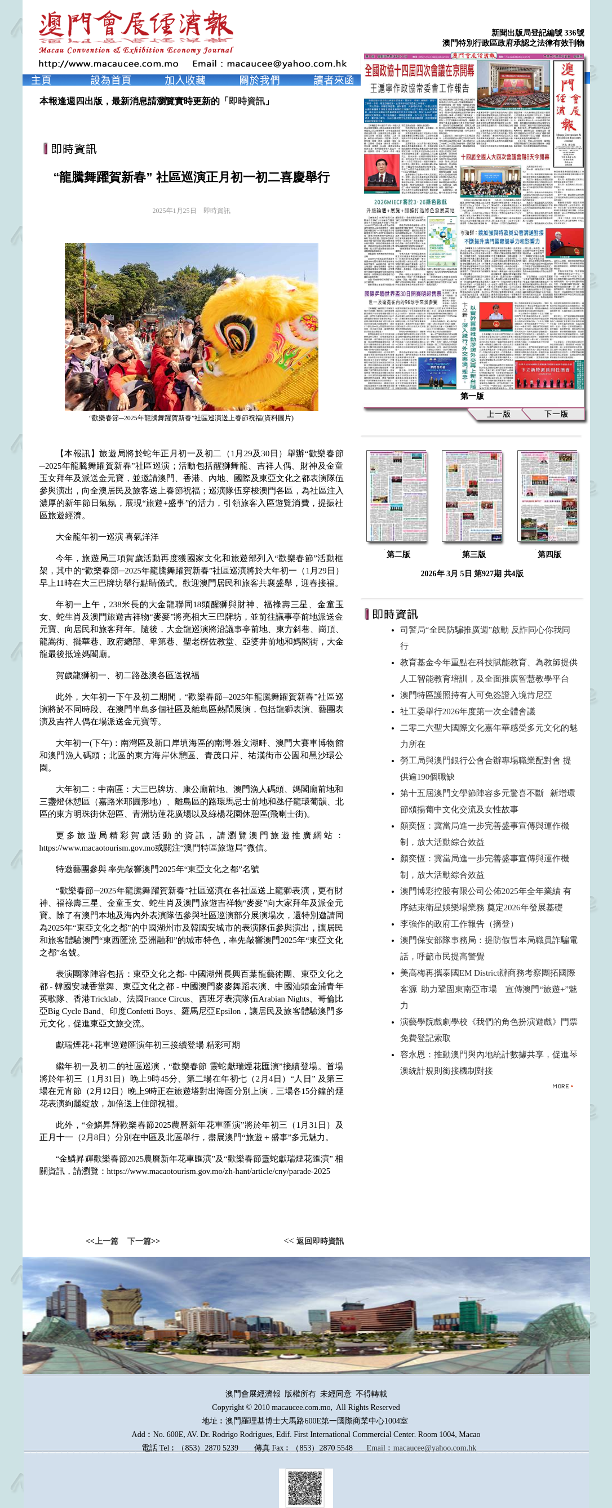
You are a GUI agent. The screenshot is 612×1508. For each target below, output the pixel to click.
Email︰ (379, 1448)
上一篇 (106, 1241)
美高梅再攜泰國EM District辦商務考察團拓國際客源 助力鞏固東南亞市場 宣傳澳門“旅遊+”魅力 (488, 989)
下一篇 (139, 1241)
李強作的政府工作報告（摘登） (461, 923)
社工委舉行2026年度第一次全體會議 (470, 711)
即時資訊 (247, 101)
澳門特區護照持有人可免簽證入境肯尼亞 (478, 695)
